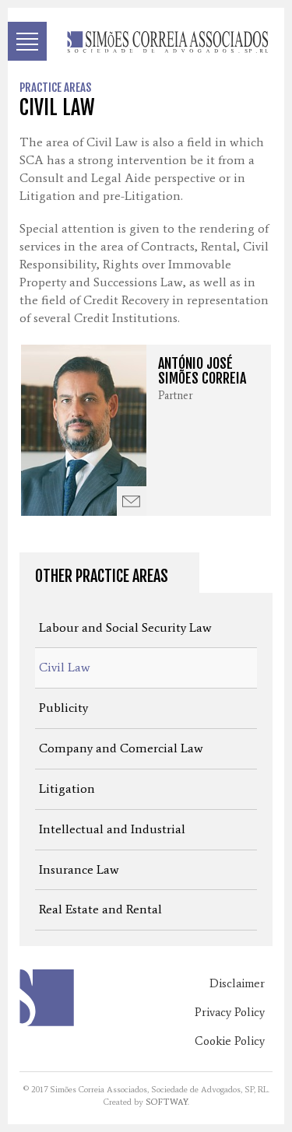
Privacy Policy (230, 1012)
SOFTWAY (167, 1102)
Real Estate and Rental (100, 909)
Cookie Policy (230, 1041)
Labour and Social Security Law (125, 627)
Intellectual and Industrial (112, 829)
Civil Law (64, 667)
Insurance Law (79, 869)
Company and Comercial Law (121, 748)
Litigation (67, 788)
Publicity (63, 707)
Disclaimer (237, 983)
